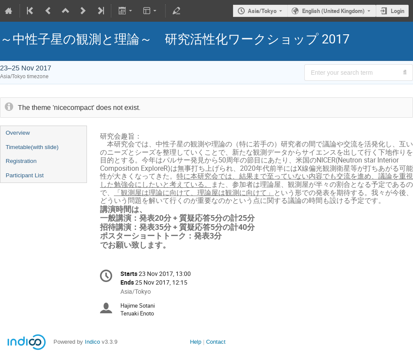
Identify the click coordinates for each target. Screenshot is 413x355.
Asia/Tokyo (262, 11)
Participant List (24, 175)
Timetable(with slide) (32, 147)
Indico (92, 341)
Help (195, 341)
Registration (21, 161)
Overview (18, 132)
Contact (216, 341)
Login (397, 11)
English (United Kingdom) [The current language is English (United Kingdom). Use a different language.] (333, 11)
